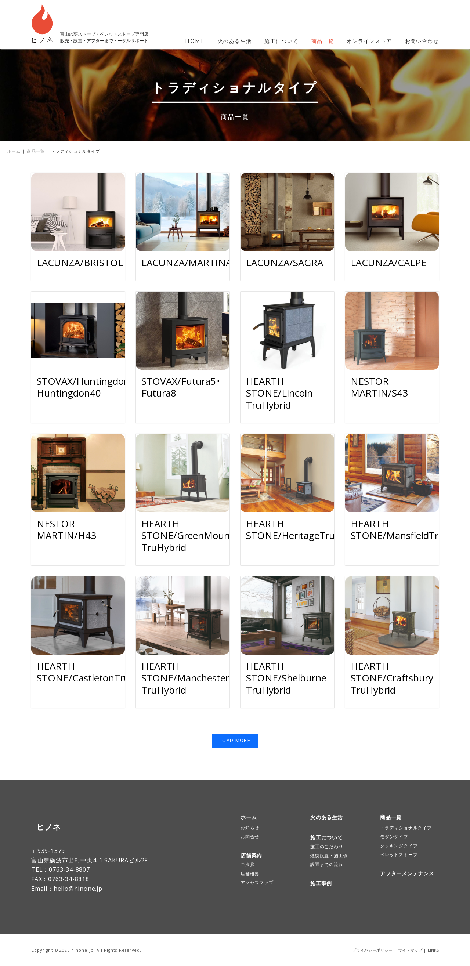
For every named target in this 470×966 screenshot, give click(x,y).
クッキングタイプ (398, 846)
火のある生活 (235, 41)
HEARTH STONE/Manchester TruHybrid (185, 678)
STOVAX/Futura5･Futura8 (181, 387)
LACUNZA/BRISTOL (80, 262)
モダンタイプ (394, 836)
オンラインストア (369, 41)
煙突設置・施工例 (329, 856)
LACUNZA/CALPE (388, 262)
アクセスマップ (257, 882)
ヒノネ (43, 827)
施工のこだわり (326, 846)
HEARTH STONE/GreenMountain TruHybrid (194, 535)
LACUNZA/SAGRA (284, 262)
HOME (195, 41)
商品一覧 (322, 41)
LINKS (433, 950)
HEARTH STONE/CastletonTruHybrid (98, 672)
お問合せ (250, 836)
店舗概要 (250, 874)
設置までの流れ (326, 864)
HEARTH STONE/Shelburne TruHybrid (286, 678)
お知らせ (250, 828)
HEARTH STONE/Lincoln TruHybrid (279, 393)
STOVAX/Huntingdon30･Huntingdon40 (91, 387)
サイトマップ (410, 950)
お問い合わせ (422, 41)
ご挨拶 (247, 864)
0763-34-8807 (69, 869)
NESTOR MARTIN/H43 (66, 529)
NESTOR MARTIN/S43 (379, 387)
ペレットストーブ (398, 854)
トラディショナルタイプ (406, 828)
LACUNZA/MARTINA (186, 262)
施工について (281, 41)
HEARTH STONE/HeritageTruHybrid (305, 529)
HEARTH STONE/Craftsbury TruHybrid (392, 678)
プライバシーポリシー (372, 950)
